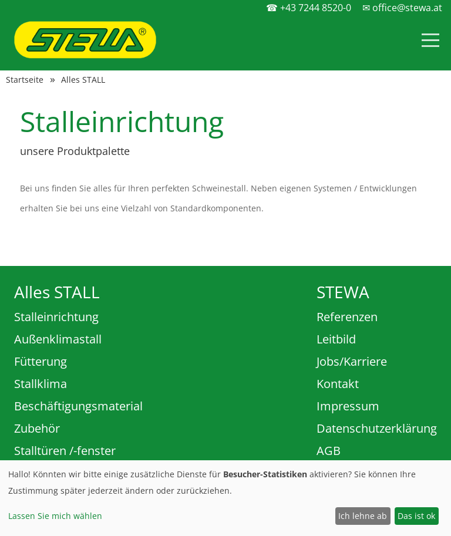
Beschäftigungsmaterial (78, 406)
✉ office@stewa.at (402, 7)
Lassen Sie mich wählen (55, 515)
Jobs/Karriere (352, 361)
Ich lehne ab (362, 515)
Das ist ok (416, 515)
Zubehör (37, 428)
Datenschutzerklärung (377, 428)
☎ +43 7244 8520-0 (308, 7)
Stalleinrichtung (56, 317)
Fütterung (40, 361)
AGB (329, 451)
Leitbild (336, 339)
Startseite (24, 80)
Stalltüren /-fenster (65, 451)
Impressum (348, 406)
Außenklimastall (58, 339)
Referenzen (347, 317)
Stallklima (40, 384)
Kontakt (338, 384)
